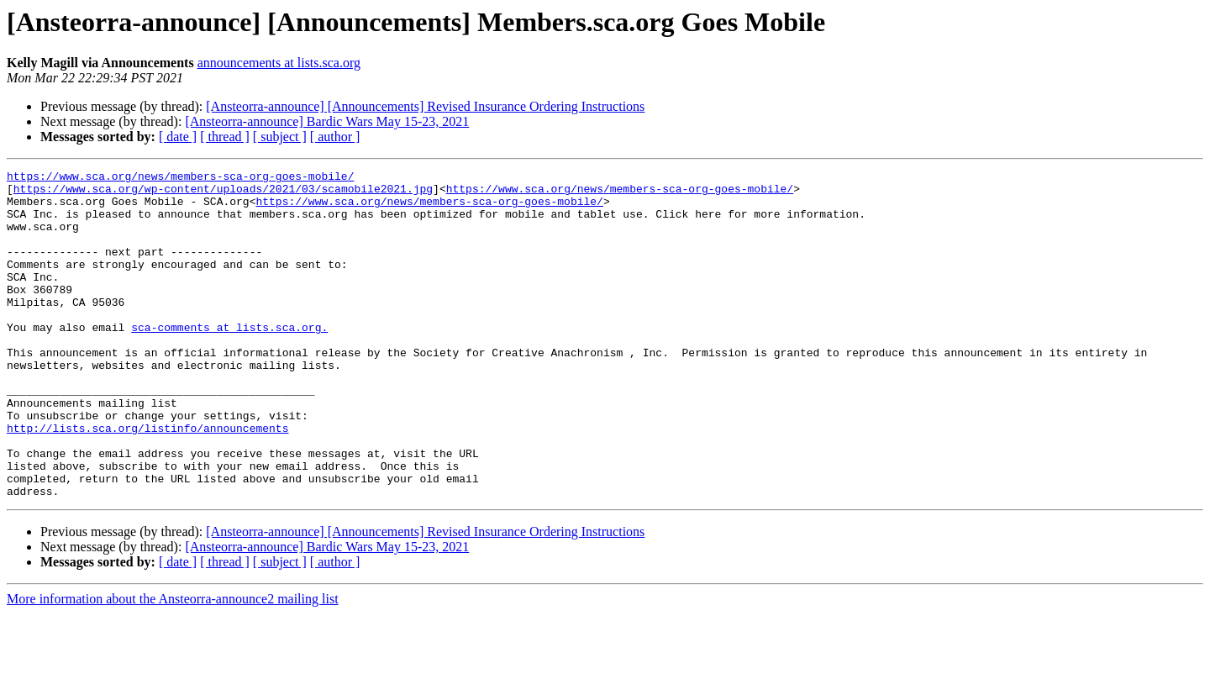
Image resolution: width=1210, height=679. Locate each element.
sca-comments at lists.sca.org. (229, 359)
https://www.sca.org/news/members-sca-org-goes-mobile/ (180, 178)
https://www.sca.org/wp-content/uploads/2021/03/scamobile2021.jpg (223, 193)
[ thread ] (225, 136)
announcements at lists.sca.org (278, 62)
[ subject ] (280, 136)
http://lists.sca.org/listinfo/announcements (147, 480)
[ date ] (178, 136)
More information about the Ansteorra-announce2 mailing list (173, 664)
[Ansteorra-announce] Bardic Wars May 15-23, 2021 (327, 121)
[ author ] (335, 136)
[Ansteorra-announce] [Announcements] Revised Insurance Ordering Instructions (425, 106)
